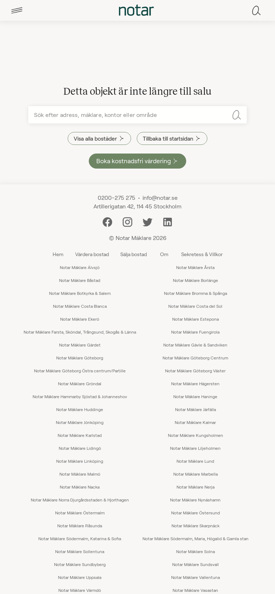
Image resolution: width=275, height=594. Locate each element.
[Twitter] (148, 221)
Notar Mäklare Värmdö (79, 590)
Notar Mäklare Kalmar (195, 422)
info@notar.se (160, 197)
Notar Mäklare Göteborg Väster (195, 370)
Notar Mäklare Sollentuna (79, 551)
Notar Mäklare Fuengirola (195, 331)
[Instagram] (127, 221)
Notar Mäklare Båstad (79, 280)
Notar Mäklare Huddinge (79, 409)
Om (164, 254)
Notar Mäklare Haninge (195, 396)
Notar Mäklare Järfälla (195, 409)
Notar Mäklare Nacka (80, 486)
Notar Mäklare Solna (195, 551)
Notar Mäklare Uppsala (79, 577)
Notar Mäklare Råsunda (79, 525)
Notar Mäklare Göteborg (79, 357)
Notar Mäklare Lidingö (80, 448)
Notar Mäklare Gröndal (79, 383)
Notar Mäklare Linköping (79, 460)
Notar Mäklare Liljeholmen (195, 448)
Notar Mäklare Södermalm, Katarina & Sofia (79, 538)
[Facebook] (107, 221)
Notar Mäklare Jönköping (79, 422)
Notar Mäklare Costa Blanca (80, 305)
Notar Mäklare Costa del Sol (195, 305)
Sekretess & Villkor (202, 254)
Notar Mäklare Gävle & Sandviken (195, 344)
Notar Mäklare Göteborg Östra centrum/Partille (80, 370)
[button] (17, 10)
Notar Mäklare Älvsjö (80, 267)
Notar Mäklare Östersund (195, 512)
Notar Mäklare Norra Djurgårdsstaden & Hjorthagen (80, 499)
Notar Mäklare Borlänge (195, 280)
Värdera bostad (92, 254)
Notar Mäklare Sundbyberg (80, 564)
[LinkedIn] (168, 221)
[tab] (17, 10)
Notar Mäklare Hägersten (195, 383)
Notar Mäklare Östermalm (80, 512)
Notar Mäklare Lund (195, 460)
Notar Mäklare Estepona (195, 318)
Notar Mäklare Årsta (195, 267)
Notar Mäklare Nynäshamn (195, 499)
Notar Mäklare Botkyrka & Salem (80, 293)
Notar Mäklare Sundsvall (195, 564)
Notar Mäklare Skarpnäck (195, 525)
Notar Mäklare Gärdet (80, 344)
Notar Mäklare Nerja (195, 486)
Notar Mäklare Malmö (79, 473)
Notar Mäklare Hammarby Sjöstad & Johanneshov (80, 396)
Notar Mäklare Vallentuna (195, 577)
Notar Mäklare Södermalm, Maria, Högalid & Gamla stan (196, 538)
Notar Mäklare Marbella (195, 473)
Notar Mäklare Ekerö (79, 318)
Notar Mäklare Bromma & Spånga (195, 293)
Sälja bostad (133, 254)
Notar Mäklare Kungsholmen (195, 435)
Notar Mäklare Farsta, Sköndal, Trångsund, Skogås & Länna (80, 331)
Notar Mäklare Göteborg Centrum (195, 357)
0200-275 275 (116, 197)
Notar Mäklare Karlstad (80, 435)
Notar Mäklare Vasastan (195, 590)
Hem (58, 254)
